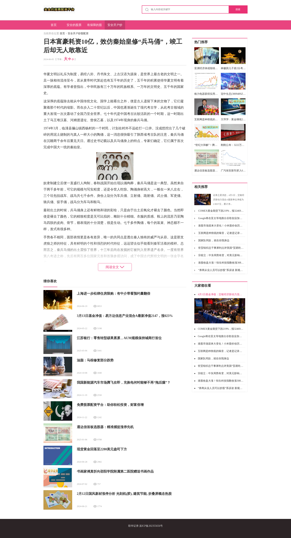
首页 (54, 25)
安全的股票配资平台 (74, 26)
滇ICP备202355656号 (151, 525)
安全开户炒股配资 (114, 26)
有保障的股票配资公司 (94, 26)
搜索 (238, 9)
